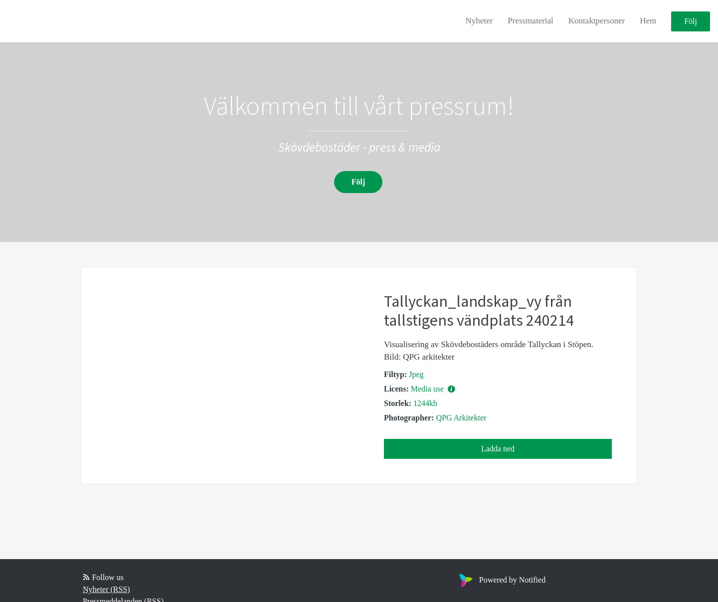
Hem (648, 20)
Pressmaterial (530, 20)
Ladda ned (498, 448)
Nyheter (479, 20)
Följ (690, 21)
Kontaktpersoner (596, 20)
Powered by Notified (501, 580)
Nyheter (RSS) (106, 589)
